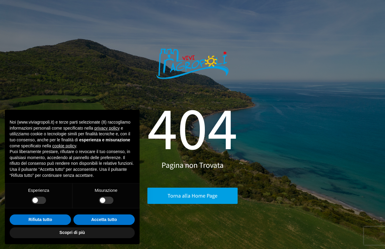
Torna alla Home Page (192, 195)
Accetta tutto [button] (104, 219)
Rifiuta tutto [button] (40, 219)
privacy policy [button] (107, 128)
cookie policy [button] (64, 145)
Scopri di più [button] (72, 232)
